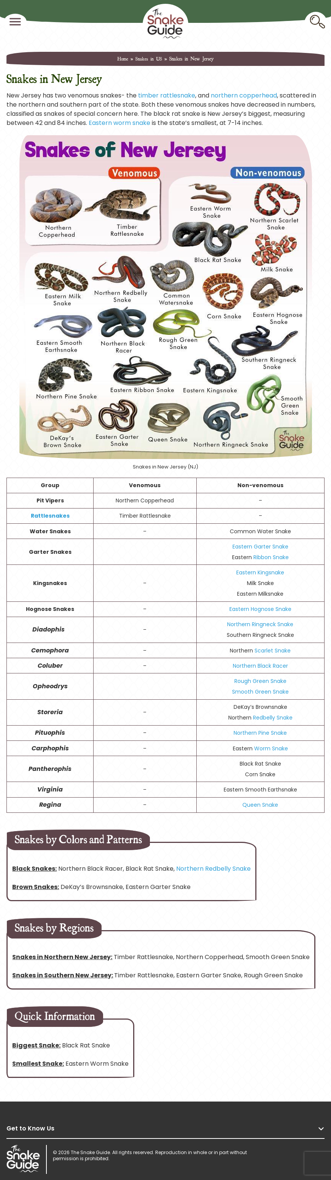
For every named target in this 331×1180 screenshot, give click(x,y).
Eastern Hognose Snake (260, 609)
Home (122, 59)
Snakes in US (148, 59)
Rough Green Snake (260, 681)
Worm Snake (271, 748)
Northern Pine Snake (260, 733)
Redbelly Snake (273, 717)
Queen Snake (260, 805)
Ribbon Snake (271, 557)
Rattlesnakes (50, 516)
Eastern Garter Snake (260, 546)
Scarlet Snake (273, 650)
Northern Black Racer (260, 666)
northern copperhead (244, 95)
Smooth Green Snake (260, 692)
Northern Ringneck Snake (260, 624)
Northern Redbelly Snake (213, 868)
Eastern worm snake (119, 122)
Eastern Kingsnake (260, 572)
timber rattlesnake (166, 95)
